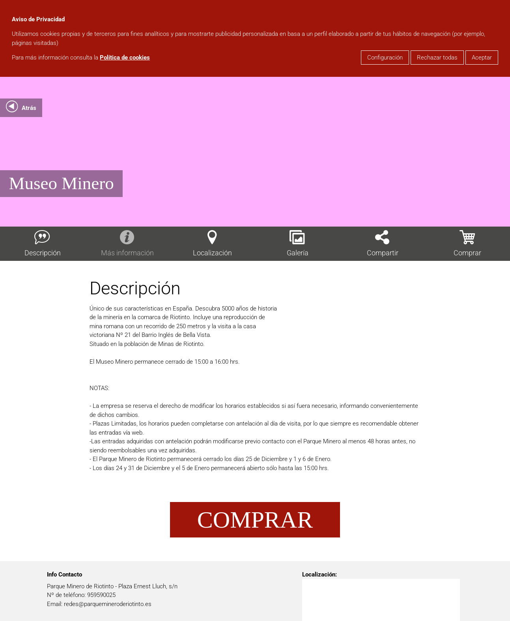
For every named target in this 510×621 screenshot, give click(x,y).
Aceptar (482, 57)
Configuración (385, 57)
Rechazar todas (437, 57)
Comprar (255, 520)
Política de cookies (125, 57)
